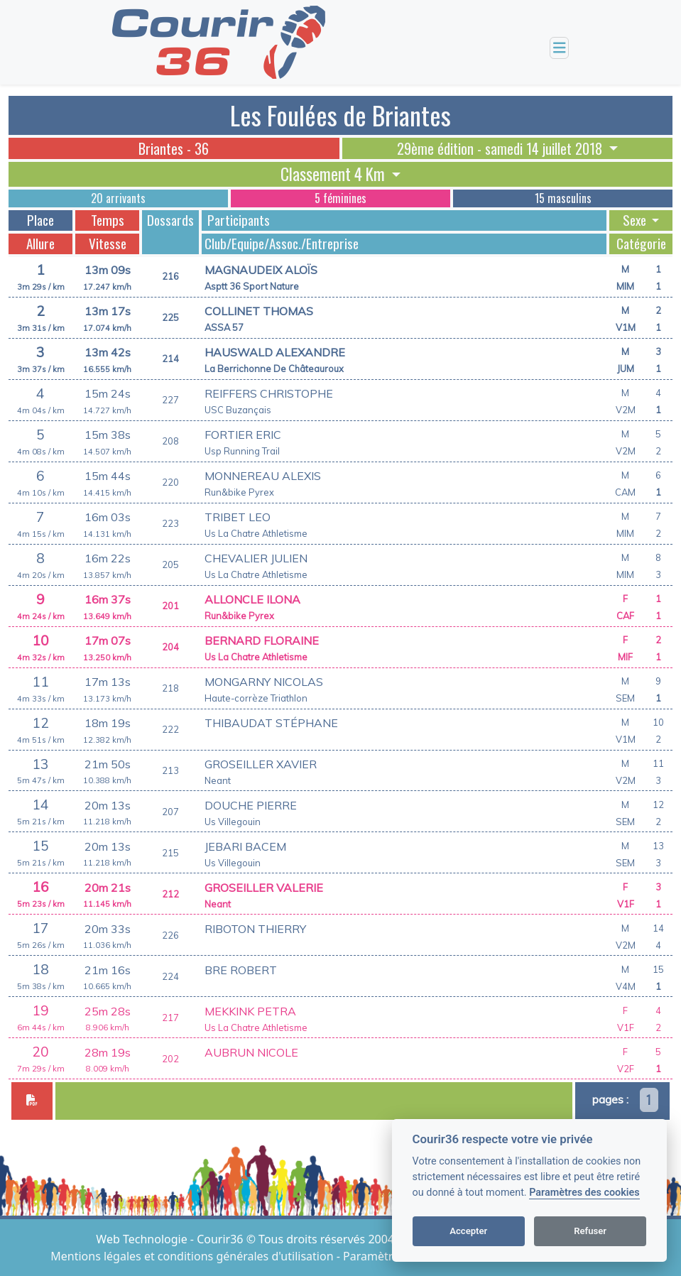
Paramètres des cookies (584, 1193)
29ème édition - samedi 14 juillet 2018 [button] (501, 148)
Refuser (590, 1231)
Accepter (468, 1231)
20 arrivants (118, 198)
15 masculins (563, 198)
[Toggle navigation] (560, 48)
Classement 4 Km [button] (334, 174)
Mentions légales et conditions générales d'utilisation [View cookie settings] (193, 1256)
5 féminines (340, 198)
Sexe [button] (636, 220)
